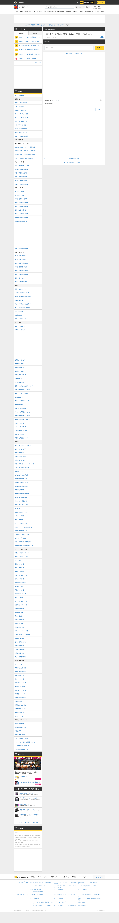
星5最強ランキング (20, 378)
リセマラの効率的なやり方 (22, 467)
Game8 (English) (83, 877)
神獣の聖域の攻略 (19, 653)
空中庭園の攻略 (19, 623)
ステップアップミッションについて (24, 464)
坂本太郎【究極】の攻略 (21, 263)
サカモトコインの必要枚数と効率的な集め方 (30, 50)
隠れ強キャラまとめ (20, 408)
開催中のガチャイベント (21, 289)
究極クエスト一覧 (19, 590)
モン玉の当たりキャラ (21, 315)
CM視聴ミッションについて (22, 534)
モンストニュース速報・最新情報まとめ (29, 58)
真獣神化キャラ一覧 (20, 668)
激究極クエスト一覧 (20, 586)
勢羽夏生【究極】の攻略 (21, 270)
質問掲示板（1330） (20, 734)
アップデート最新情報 (21, 128)
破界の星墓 (68, 11)
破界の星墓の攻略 (19, 608)
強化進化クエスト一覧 (21, 605)
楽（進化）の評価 (19, 191)
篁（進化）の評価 (19, 195)
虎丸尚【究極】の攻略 (21, 267)
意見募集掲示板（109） (21, 727)
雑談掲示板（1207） (20, 731)
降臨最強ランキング (20, 375)
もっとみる (38, 62)
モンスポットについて (21, 512)
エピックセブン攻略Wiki (60, 902)
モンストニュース (41, 11)
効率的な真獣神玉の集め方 (22, 493)
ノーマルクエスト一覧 (21, 601)
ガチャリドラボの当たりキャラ (23, 304)
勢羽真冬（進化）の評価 (21, 213)
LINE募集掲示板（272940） (22, 745)
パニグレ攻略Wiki (34, 898)
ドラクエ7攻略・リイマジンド (37, 886)
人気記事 (21, 33)
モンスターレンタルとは (21, 504)
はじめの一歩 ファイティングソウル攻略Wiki (65, 905)
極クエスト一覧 (19, 597)
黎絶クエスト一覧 (19, 564)
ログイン (100, 2)
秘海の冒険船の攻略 (20, 642)
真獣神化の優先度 (19, 490)
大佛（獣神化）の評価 (21, 173)
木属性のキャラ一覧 (20, 705)
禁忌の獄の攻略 (19, 612)
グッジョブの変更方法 (21, 501)
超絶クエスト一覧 (19, 579)
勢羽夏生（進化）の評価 (21, 202)
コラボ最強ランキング (21, 382)
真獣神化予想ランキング (21, 438)
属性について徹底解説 (21, 497)
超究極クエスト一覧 (20, 582)
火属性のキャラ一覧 (20, 697)
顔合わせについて (19, 471)
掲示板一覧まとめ (19, 723)
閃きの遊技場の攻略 (20, 657)
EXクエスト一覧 (19, 560)
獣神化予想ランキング (21, 434)
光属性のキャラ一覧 (20, 708)
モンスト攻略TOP (20, 95)
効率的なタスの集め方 (21, 478)
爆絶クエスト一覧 (19, 571)
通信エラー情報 (19, 519)
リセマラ (81, 11)
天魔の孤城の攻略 (19, 619)
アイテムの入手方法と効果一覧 (23, 445)
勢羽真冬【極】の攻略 (21, 281)
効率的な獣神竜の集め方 (21, 486)
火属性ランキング (19, 330)
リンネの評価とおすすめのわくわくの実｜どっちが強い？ (30, 45)
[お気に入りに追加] (80, 7)
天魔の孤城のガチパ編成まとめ (23, 542)
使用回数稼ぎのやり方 (21, 530)
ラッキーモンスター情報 (21, 114)
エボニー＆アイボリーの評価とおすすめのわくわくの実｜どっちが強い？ (30, 37)
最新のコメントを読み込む (74, 53)
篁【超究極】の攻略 (20, 259)
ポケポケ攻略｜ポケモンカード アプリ (87, 886)
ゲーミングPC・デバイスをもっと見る (28, 822)
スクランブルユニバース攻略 (22, 634)
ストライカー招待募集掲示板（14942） (25, 742)
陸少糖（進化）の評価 (21, 180)
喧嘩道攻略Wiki (82, 905)
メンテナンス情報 (19, 516)
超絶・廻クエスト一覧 (21, 575)
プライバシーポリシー (43, 877)
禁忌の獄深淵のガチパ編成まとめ (24, 545)
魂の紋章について (19, 508)
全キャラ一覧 (18, 664)
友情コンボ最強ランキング (22, 401)
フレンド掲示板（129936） (22, 738)
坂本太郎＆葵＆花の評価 (21, 248)
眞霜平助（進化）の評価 (21, 217)
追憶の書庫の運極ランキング (22, 415)
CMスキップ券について (21, 538)
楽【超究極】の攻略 (20, 255)
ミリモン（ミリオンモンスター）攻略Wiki (40, 905)
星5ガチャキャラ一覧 (20, 690)
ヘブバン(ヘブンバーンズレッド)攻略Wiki (64, 894)
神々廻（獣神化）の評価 (21, 169)
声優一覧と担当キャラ (21, 121)
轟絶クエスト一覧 (19, 567)
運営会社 (74, 877)
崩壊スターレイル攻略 (35, 889)
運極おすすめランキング (21, 393)
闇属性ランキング (19, 371)
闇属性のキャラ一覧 (20, 712)
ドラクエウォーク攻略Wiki (36, 891)
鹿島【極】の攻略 (19, 278)
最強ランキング (51, 11)
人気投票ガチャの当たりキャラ (23, 296)
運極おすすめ (60, 11)
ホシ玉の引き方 (19, 311)
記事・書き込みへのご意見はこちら (74, 162)
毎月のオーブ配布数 (20, 110)
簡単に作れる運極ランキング (22, 419)
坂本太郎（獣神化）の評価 (22, 165)
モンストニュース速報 (21, 102)
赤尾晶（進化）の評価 (21, 221)
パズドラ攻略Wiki (58, 889)
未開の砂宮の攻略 (19, 627)
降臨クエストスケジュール (22, 553)
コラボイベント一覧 (20, 125)
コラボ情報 (88, 11)
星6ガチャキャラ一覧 (20, 682)
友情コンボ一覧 (19, 716)
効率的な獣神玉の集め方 (21, 482)
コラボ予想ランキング (21, 430)
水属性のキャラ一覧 (20, 701)
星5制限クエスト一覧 (20, 593)
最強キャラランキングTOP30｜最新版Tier (30, 41)
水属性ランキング (19, 360)
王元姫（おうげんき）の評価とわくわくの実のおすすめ (66, 34)
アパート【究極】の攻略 (21, 274)
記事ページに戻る (74, 158)
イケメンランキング (20, 427)
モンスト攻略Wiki (82, 889)
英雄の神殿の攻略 (19, 645)
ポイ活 (75, 2)
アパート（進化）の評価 (21, 206)
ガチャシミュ (95, 11)
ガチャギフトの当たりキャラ (22, 307)
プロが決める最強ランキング (22, 389)
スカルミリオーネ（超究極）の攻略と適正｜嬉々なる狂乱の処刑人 (30, 54)
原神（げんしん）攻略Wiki (36, 894)
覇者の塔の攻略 (19, 616)
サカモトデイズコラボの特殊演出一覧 (25, 154)
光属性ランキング (19, 367)
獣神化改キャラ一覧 (20, 671)
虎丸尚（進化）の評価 (21, 199)
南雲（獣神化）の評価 (21, 176)
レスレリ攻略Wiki (58, 898)
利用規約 (32, 877)
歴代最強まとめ (19, 404)
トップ (16, 11)
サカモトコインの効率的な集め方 (24, 158)
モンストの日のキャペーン (22, 117)
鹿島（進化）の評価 (20, 210)
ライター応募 (99, 877)
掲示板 (102, 11)
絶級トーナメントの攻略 (21, 631)
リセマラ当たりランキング (22, 293)
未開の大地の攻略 (19, 638)
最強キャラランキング (21, 326)
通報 (100, 100)
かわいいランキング (20, 423)
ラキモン (75, 11)
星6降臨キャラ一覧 (20, 686)
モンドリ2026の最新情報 (21, 136)
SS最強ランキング (20, 397)
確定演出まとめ (19, 300)
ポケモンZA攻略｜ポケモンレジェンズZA (40, 882)
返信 (98, 109)
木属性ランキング (19, 363)
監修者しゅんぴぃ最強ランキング (24, 386)
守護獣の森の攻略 (19, 649)
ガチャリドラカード (20, 319)
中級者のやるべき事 (20, 452)
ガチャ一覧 (32, 11)
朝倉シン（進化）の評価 (21, 184)
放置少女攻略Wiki (82, 902)
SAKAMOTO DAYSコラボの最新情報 (25, 147)
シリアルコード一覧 (20, 106)
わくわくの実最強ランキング (22, 412)
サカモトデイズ (24, 11)
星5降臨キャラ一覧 (20, 694)
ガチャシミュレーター (21, 132)
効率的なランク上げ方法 (21, 475)
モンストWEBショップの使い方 (23, 527)
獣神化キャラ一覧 (19, 675)
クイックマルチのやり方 (21, 523)
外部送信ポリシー (55, 877)
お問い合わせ (66, 877)
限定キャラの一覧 (19, 679)
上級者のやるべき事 (20, 456)
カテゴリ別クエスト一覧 (21, 556)
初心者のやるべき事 (20, 449)
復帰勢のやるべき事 (20, 460)
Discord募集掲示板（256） (22, 749)
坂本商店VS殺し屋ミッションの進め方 (25, 151)
